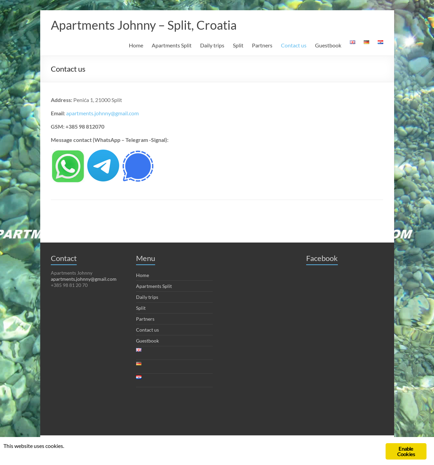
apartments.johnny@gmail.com (102, 113)
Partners (262, 45)
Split (238, 45)
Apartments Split (172, 45)
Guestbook (328, 45)
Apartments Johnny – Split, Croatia (144, 24)
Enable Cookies (406, 451)
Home (136, 45)
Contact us (293, 45)
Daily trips (212, 45)
